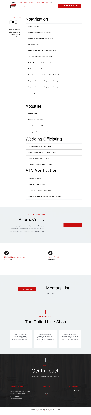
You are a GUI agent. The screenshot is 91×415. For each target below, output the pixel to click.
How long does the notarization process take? (40, 56)
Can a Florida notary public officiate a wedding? (40, 146)
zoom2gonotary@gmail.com (45, 394)
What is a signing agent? (34, 93)
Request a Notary (23, 6)
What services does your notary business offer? (40, 38)
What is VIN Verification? (34, 178)
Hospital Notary (39, 2)
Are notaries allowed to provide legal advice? (39, 99)
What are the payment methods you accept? (39, 62)
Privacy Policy (40, 411)
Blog (46, 2)
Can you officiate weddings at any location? (39, 158)
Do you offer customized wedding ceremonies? (40, 164)
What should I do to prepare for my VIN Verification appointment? (45, 196)
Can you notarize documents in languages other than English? (44, 81)
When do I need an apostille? (35, 119)
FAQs (50, 2)
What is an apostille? (33, 113)
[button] (69, 6)
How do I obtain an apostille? (35, 125)
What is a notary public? (34, 26)
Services (30, 2)
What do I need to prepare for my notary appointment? (42, 50)
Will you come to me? (33, 44)
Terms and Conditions (49, 411)
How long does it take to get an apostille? (38, 132)
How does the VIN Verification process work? (39, 190)
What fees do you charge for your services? (39, 69)
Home (20, 2)
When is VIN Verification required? (37, 184)
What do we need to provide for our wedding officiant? (42, 152)
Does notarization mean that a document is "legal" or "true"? (43, 75)
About (25, 2)
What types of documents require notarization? (40, 32)
